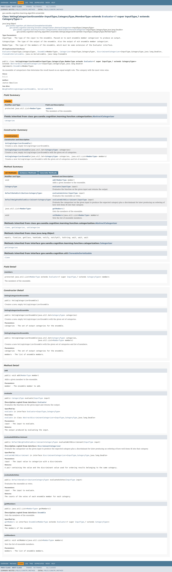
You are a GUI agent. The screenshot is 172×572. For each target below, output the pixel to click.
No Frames (37, 7)
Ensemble (42, 52)
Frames (29, 7)
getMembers (58, 209)
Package (13, 2)
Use (26, 2)
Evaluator (107, 16)
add (54, 180)
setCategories (33, 227)
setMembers (58, 215)
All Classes (51, 7)
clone (7, 227)
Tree (31, 2)
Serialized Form (45, 89)
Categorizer (65, 52)
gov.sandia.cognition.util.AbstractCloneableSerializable (29, 26)
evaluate (57, 187)
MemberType (35, 108)
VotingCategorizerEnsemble (17, 143)
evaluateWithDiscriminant (65, 200)
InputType (66, 187)
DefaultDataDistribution (16, 193)
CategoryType (51, 150)
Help (53, 2)
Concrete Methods (48, 173)
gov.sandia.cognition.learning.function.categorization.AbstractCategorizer (40, 28)
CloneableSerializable (13, 54)
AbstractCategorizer (103, 116)
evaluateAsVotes (60, 193)
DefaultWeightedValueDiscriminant (21, 200)
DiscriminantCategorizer (108, 52)
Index (48, 2)
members (49, 108)
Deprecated (39, 2)
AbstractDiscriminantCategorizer (26, 64)
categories (10, 121)
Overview (4, 2)
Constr (24, 9)
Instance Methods (28, 173)
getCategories (18, 227)
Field (18, 9)
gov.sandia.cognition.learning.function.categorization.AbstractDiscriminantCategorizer (49, 30)
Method (32, 9)
